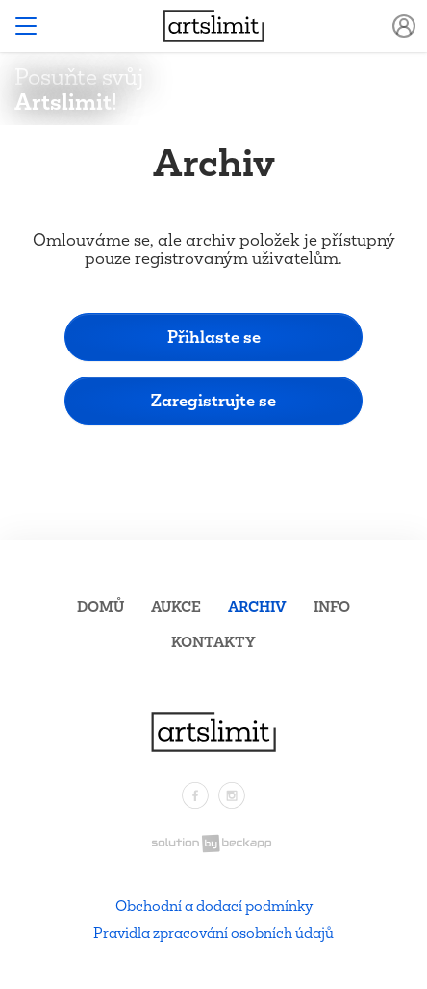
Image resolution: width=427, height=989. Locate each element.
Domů (100, 606)
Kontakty (213, 642)
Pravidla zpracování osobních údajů (213, 933)
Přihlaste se (214, 336)
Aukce (176, 606)
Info (332, 606)
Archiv (257, 606)
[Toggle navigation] (26, 26)
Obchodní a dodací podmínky (214, 906)
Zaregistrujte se (213, 400)
